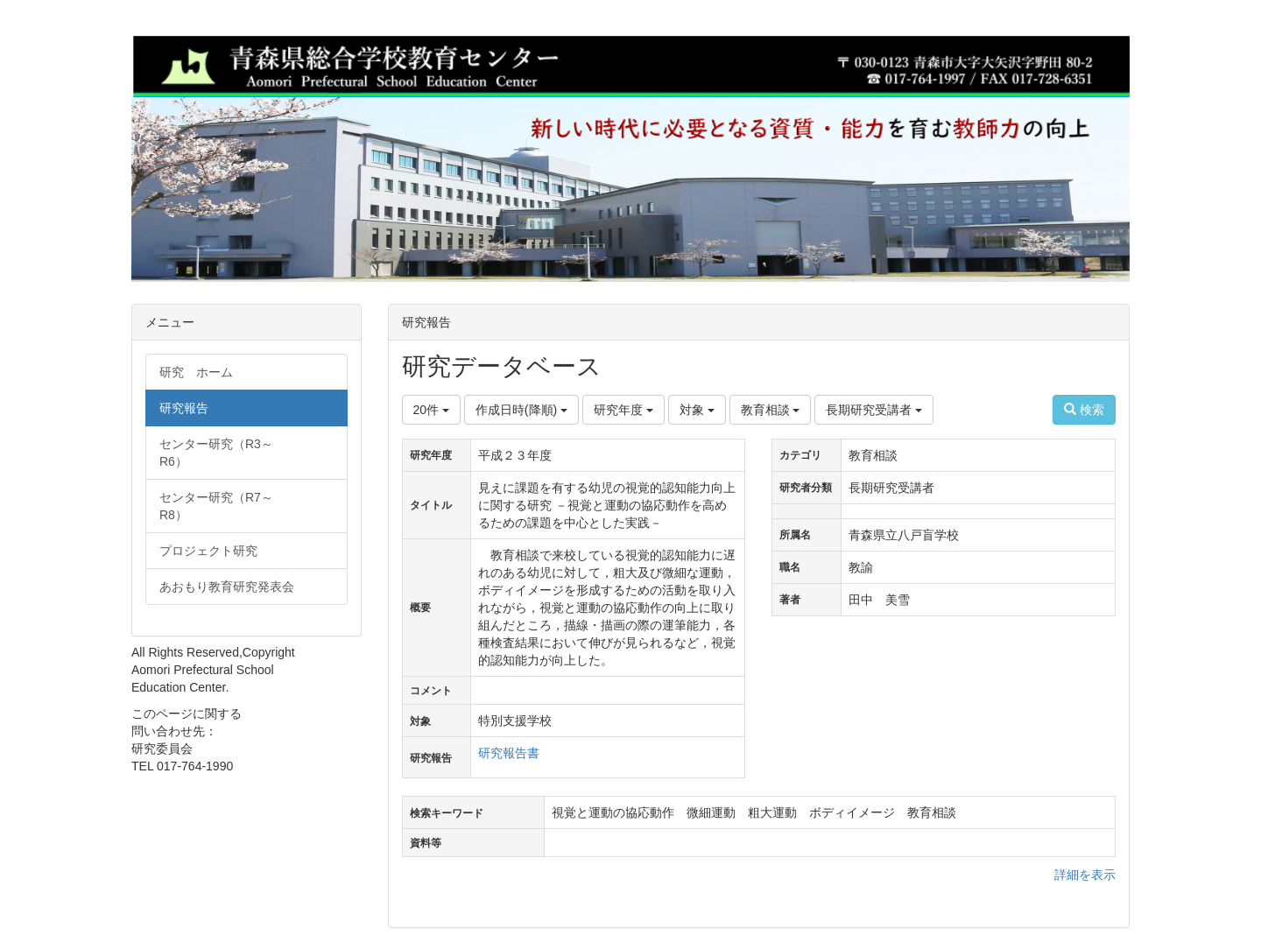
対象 (697, 410)
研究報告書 (508, 753)
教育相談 (770, 410)
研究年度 (623, 410)
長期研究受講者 (874, 410)
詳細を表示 (1085, 875)
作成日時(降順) (521, 410)
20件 (431, 410)
